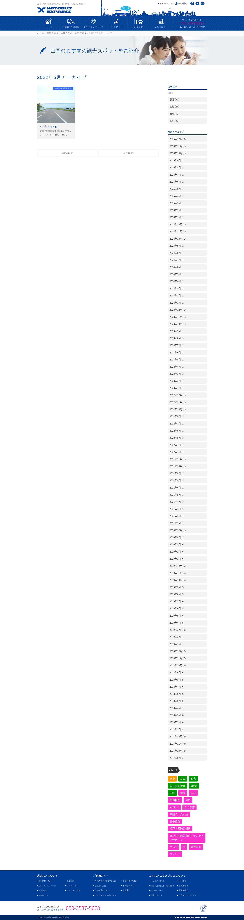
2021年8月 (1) (177, 480)
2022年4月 (128, 153)
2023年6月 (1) (177, 352)
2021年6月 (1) (177, 487)
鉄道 (182, 779)
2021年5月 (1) (177, 495)
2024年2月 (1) (177, 295)
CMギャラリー (156, 890)
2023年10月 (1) (178, 324)
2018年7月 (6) (177, 686)
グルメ (174, 847)
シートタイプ (116, 26)
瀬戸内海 (196, 847)
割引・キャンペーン (93, 26)
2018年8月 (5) (177, 679)
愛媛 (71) (174, 99)
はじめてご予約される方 (105, 880)
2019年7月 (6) (177, 601)
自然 (172, 793)
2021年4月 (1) (177, 502)
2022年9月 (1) (177, 416)
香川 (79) (174, 120)
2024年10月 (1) (178, 238)
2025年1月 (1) (177, 217)
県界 (188, 800)
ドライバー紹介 (157, 880)
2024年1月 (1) (177, 302)
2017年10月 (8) (178, 750)
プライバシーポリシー (188, 895)
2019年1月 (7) (177, 644)
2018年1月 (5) (177, 729)
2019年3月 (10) (178, 630)
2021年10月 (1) (178, 466)
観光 (193, 779)
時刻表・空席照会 (70, 26)
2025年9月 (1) (177, 160)
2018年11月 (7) (178, 658)
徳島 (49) (174, 113)
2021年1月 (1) (177, 523)
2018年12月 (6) (178, 651)
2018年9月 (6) (177, 672)
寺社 (193, 793)
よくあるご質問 (129, 880)
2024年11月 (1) (178, 231)
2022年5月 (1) (177, 438)
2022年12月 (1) (178, 395)
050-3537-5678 (192, 23)
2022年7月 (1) (177, 423)
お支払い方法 (100, 885)
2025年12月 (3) (178, 139)
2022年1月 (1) (177, 452)
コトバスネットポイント (105, 895)
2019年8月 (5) (177, 594)
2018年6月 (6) (177, 694)
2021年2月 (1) (177, 516)
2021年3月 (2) (177, 509)
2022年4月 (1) (177, 445)
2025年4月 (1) (177, 196)
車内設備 (126, 890)
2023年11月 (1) (178, 317)
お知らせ (164, 3)
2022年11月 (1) (178, 402)
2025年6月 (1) (177, 181)
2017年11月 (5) (178, 743)
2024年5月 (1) (177, 274)
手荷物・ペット (129, 885)
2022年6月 (67, 153)
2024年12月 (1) (178, 224)
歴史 (172, 779)
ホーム (48, 26)
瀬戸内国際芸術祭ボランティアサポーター (186, 838)
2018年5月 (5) (177, 701)
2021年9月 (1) (177, 473)
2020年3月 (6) (177, 544)
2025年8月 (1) (177, 167)
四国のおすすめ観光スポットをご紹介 (67, 33)
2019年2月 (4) (177, 637)
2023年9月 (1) (177, 331)
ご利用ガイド (161, 26)
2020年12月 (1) (178, 530)
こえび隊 (189, 807)
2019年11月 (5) (178, 573)
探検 (182, 793)
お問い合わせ (156, 895)
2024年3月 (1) (177, 288)
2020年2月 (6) (177, 551)
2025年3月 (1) (177, 203)
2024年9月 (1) (177, 245)
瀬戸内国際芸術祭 (180, 828)
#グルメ (174, 807)
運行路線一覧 (44, 880)
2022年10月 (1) (178, 409)
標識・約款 (183, 890)
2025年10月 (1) (178, 153)
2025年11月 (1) (178, 146)
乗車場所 (138, 26)
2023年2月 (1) (177, 381)
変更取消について (102, 890)
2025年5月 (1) (177, 189)
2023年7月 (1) (177, 345)
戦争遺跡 (175, 821)
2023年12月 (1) (178, 309)
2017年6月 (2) (177, 758)
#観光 (194, 786)
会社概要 (182, 880)
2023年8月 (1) (177, 338)
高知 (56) (174, 106)
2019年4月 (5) (177, 622)
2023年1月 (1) (177, 388)
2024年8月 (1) (177, 253)
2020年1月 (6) (177, 558)
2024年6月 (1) (177, 267)
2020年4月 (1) (177, 537)
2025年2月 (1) (177, 210)
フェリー (175, 854)
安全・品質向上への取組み (162, 885)
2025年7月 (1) (177, 174)
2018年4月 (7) (177, 708)
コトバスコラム (73, 890)
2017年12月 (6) (178, 736)
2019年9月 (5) (177, 587)
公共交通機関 (177, 786)
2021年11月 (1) (178, 459)
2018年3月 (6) (177, 715)
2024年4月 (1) (177, 281)
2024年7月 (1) (177, 260)
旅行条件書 (183, 885)
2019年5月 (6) (177, 615)
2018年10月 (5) (178, 665)
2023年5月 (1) (177, 359)
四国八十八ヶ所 (179, 814)
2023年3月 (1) (177, 373)
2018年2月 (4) (177, 722)
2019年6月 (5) (177, 608)
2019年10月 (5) (178, 580)
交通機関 (175, 800)
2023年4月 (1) (177, 366)
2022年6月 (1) (177, 430)
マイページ (183, 3)
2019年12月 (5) (178, 566)
